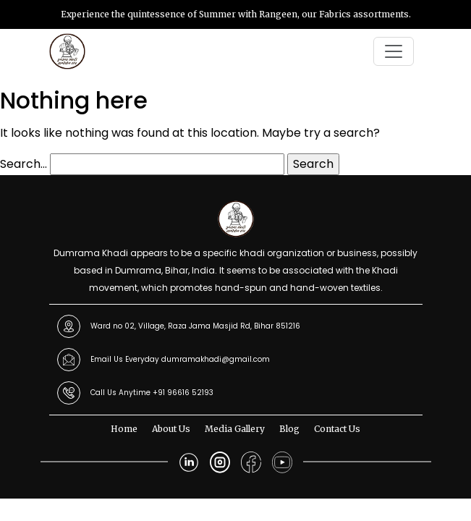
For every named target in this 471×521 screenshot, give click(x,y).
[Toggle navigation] (393, 51)
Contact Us (337, 428)
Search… (23, 164)
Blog (289, 428)
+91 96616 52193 (183, 392)
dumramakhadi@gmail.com (215, 359)
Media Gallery (235, 428)
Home (124, 428)
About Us (171, 428)
